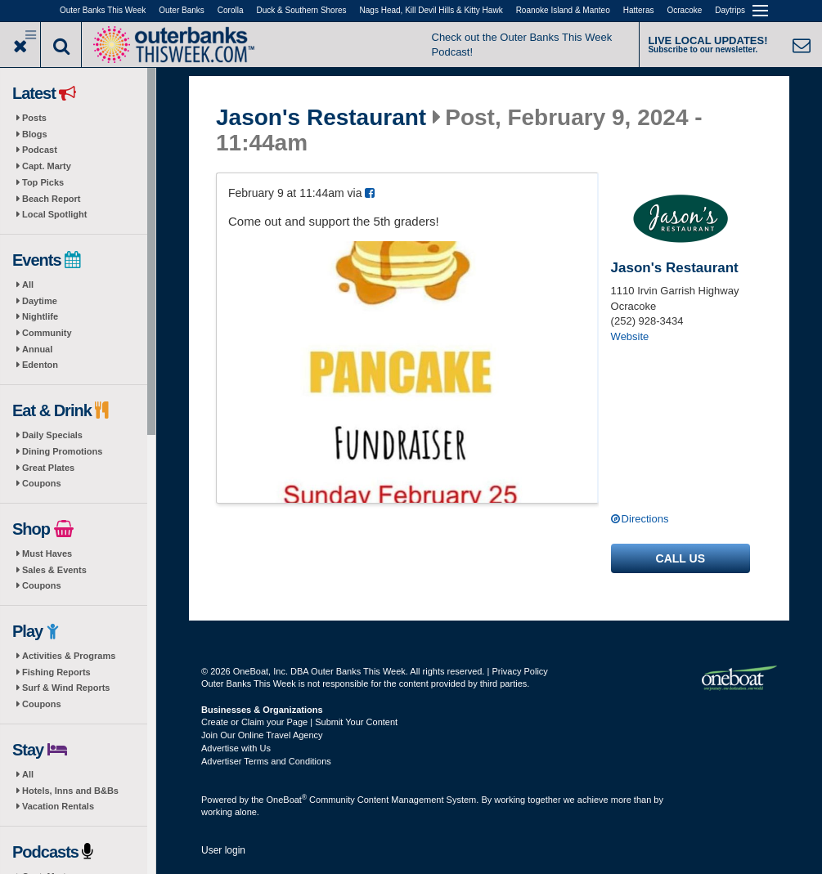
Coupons (41, 483)
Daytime (39, 301)
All (28, 284)
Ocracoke (685, 10)
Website (630, 336)
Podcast (39, 150)
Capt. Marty (46, 166)
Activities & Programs (68, 656)
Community (47, 333)
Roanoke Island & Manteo (563, 10)
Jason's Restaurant (321, 117)
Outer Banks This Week (103, 10)
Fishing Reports (56, 672)
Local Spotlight (54, 214)
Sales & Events (54, 570)
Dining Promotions (62, 451)
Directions (645, 519)
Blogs (34, 134)
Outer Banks (181, 10)
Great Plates (48, 468)
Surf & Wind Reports (66, 687)
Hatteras (638, 10)
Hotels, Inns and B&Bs (70, 791)
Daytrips (730, 10)
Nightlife (40, 316)
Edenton (40, 365)
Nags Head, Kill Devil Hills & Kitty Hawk (431, 10)
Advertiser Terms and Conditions (266, 761)
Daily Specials (52, 435)
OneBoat (287, 800)
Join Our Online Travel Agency (262, 735)
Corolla (231, 10)
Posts (34, 118)
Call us (680, 558)
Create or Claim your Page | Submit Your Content (299, 722)
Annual (37, 349)
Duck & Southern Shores (302, 10)
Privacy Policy (519, 671)
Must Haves (47, 553)
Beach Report (51, 199)
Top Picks (43, 182)
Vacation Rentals (58, 806)
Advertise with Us (236, 748)
